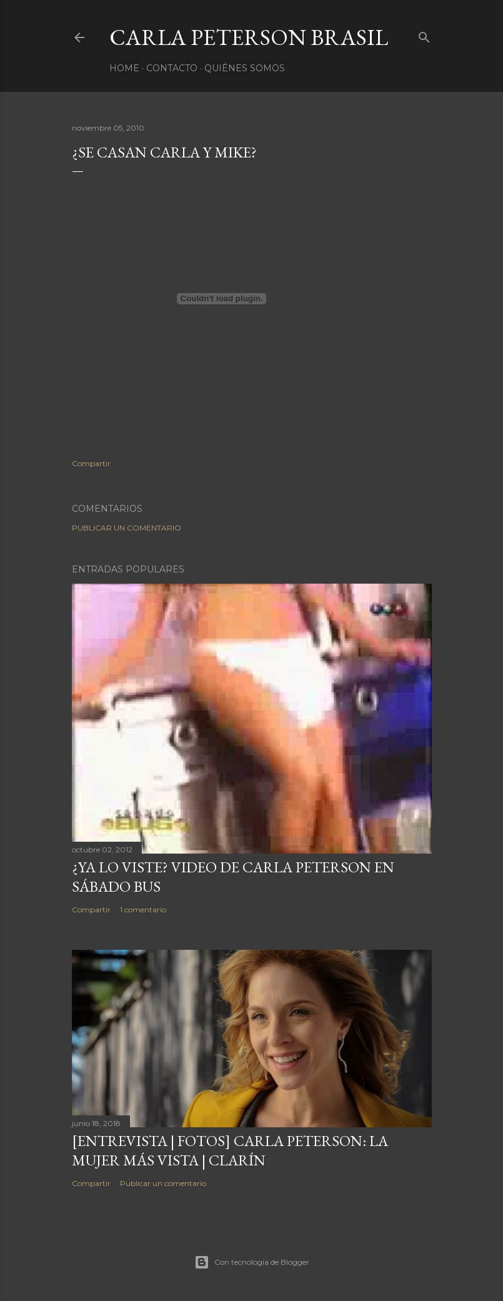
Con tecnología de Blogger (251, 1262)
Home (124, 68)
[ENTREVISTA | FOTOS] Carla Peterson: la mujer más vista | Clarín (230, 1150)
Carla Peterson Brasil (248, 37)
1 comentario (143, 909)
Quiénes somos (244, 68)
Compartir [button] (91, 463)
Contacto (171, 68)
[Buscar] (424, 34)
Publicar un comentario (126, 527)
